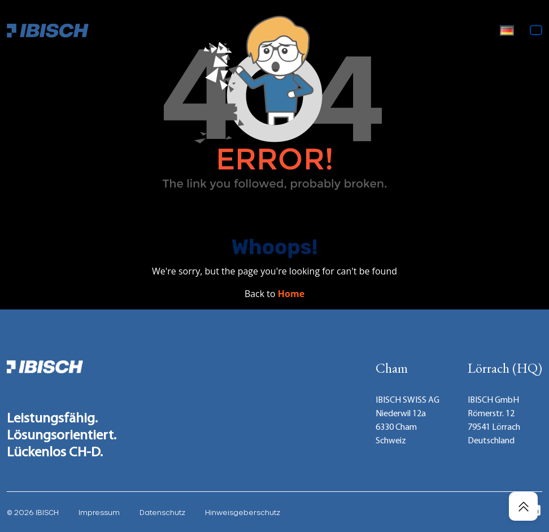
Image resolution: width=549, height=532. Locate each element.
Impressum (99, 512)
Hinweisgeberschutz (242, 512)
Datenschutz (162, 512)
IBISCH (47, 512)
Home (291, 293)
